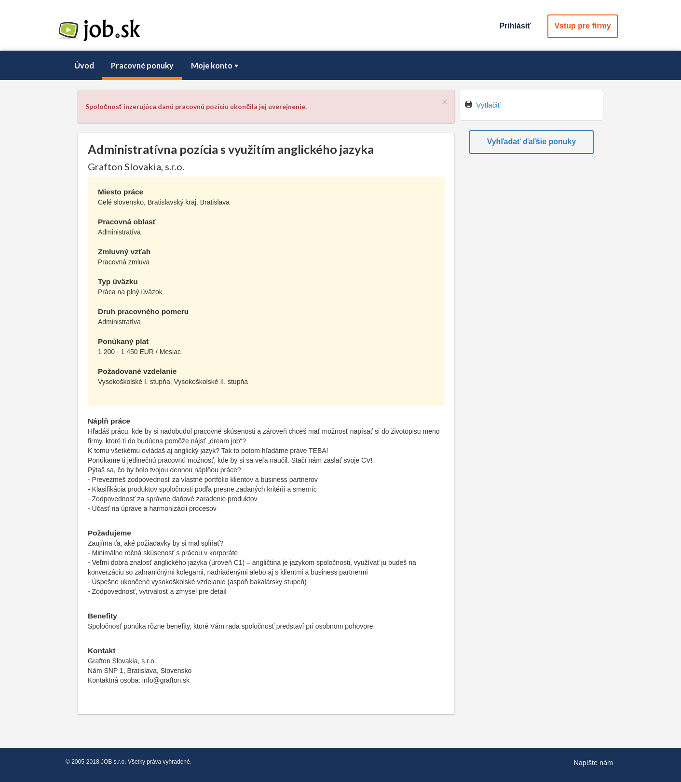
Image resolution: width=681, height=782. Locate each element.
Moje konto (215, 65)
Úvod (84, 65)
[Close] (445, 101)
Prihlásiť (515, 26)
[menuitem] (84, 66)
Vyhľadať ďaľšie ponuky (531, 141)
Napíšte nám (593, 763)
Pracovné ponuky (142, 65)
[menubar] (340, 66)
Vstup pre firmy (582, 26)
